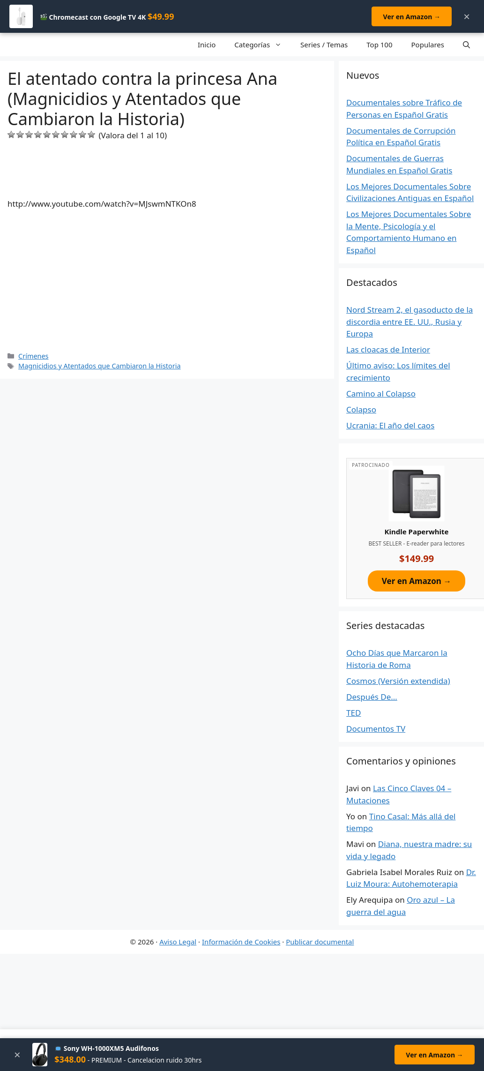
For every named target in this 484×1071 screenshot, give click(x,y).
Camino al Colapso (381, 393)
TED (353, 712)
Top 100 (379, 44)
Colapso (361, 409)
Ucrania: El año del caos (390, 425)
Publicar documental (320, 941)
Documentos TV (375, 728)
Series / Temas (324, 44)
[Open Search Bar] (466, 44)
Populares (427, 44)
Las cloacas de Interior (388, 349)
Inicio (207, 44)
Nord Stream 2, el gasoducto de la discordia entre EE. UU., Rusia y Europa (409, 321)
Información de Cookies (241, 941)
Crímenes (33, 356)
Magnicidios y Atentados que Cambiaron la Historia (99, 365)
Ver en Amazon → (411, 16)
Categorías (262, 44)
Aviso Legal (177, 941)
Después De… (371, 696)
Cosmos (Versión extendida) (398, 680)
